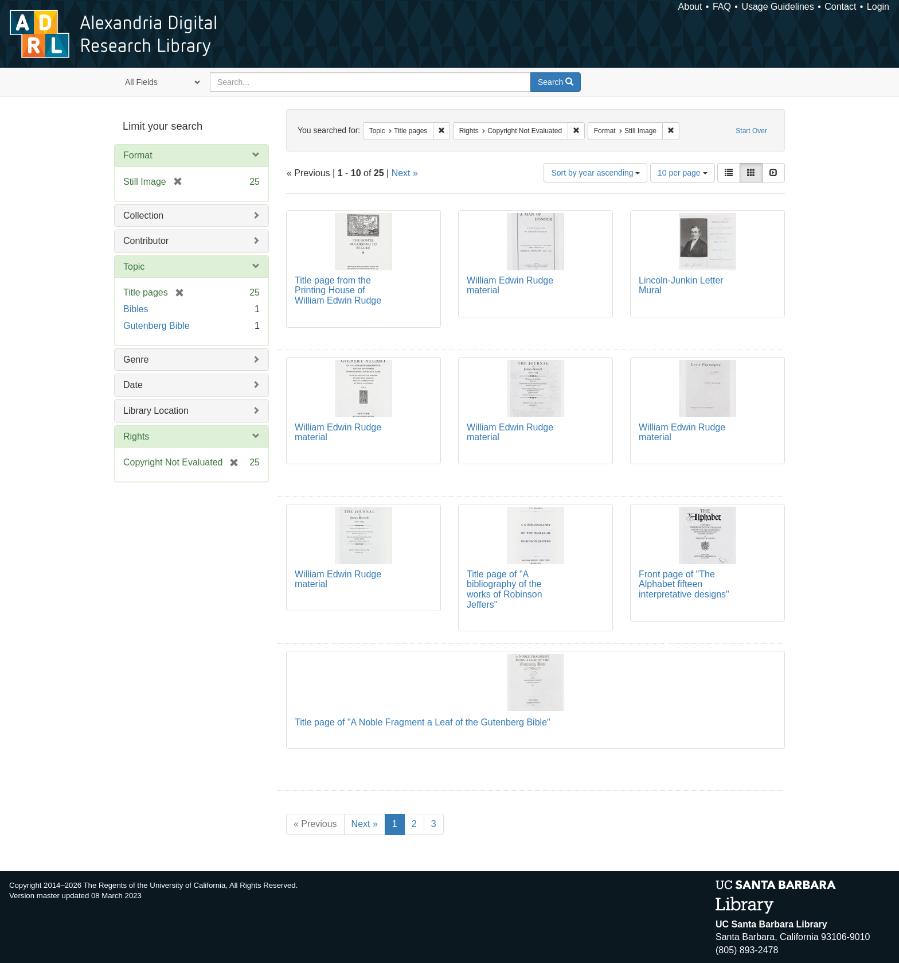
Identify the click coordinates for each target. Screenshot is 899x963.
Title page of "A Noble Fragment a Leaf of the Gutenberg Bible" (422, 722)
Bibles (135, 309)
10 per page (683, 172)
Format (138, 155)
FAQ (722, 6)
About (690, 6)
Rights (136, 436)
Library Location (156, 411)
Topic (133, 266)
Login (878, 6)
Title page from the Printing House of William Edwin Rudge (338, 290)
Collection (143, 215)
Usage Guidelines (777, 6)
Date (133, 385)
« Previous (315, 824)
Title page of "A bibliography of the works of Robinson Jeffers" (504, 589)
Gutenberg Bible (156, 326)
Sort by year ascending (595, 172)
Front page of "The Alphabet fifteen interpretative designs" (684, 584)
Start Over (751, 131)
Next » (405, 173)
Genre (135, 359)
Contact (840, 6)
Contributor (146, 241)
